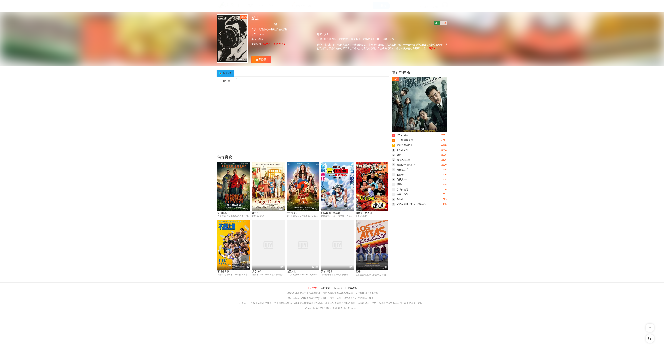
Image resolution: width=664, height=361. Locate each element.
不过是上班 (223, 271)
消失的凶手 (400, 135)
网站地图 (338, 288)
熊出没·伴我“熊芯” (403, 164)
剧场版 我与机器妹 (330, 213)
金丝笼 (255, 213)
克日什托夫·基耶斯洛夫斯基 (272, 29)
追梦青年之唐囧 (364, 213)
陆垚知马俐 (400, 194)
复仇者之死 (400, 150)
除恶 (396, 155)
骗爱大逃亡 (292, 271)
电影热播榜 (401, 72)
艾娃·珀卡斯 (369, 39)
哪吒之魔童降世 (402, 145)
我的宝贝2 (292, 213)
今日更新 (325, 288)
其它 (326, 34)
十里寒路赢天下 (402, 140)
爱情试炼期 (327, 271)
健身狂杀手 (400, 169)
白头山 (398, 199)
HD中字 (226, 81)
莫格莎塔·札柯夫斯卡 (349, 39)
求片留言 (312, 288)
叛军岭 (398, 184)
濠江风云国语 (401, 159)
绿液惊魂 (222, 213)
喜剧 (260, 39)
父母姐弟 (256, 271)
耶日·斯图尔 (330, 39)
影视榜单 (352, 288)
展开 (432, 48)
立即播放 (261, 59)
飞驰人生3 (399, 179)
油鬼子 (398, 174)
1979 (261, 34)
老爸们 (359, 271)
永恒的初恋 (400, 189)
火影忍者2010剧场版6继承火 (409, 204)
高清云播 (227, 73)
